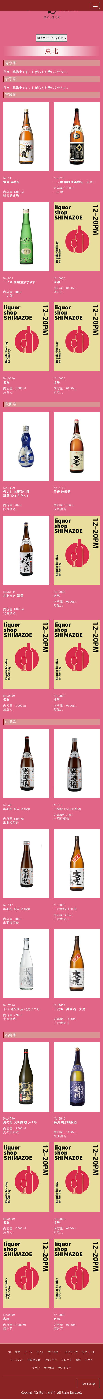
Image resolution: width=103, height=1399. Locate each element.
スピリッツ (71, 1352)
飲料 (78, 1359)
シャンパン (17, 1359)
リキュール (88, 1352)
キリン (36, 1367)
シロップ (66, 1359)
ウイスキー (54, 1352)
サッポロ (49, 1367)
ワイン (40, 1352)
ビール (28, 1352)
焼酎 (17, 1352)
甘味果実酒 (33, 1359)
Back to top (88, 1383)
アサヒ (89, 1359)
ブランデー (50, 1359)
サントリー (64, 1367)
